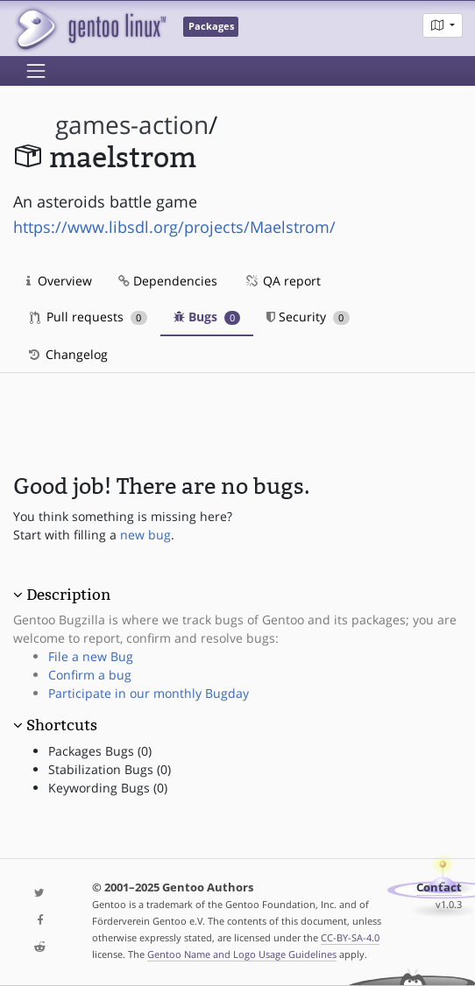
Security (308, 316)
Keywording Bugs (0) (107, 787)
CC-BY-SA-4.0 (350, 937)
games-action (132, 125)
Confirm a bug (89, 674)
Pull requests (88, 316)
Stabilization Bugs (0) (109, 769)
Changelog (67, 354)
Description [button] (68, 594)
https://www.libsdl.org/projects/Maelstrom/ (174, 226)
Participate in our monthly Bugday (148, 693)
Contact (439, 887)
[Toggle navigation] (36, 71)
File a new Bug (90, 656)
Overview (59, 280)
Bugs (207, 316)
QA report (282, 280)
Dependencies (167, 280)
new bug (145, 534)
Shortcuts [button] (61, 725)
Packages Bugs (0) (100, 751)
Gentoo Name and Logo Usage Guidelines (242, 954)
